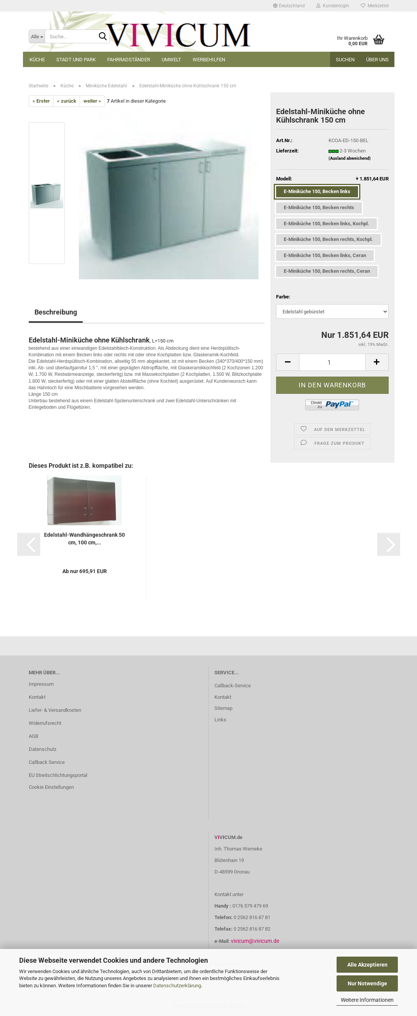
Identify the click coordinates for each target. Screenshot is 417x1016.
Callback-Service (232, 685)
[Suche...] (37, 36)
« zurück (66, 101)
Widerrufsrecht (45, 723)
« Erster (41, 101)
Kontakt (37, 697)
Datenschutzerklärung (177, 985)
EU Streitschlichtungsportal (58, 775)
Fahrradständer (128, 59)
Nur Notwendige (367, 983)
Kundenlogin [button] (332, 5)
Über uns (377, 59)
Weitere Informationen (367, 1000)
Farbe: (283, 297)
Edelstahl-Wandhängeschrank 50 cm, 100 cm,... (84, 539)
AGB (33, 736)
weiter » (92, 101)
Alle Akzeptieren (367, 965)
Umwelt (171, 59)
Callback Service (47, 762)
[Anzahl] (332, 362)
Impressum (41, 684)
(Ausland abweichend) (350, 158)
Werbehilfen (209, 59)
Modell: (332, 179)
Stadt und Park (76, 59)
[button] (289, 5)
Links (220, 720)
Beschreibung (55, 312)
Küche (37, 59)
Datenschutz (42, 749)
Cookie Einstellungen (51, 787)
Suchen (345, 59)
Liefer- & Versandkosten (55, 710)
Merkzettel (375, 5)
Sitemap (223, 708)
